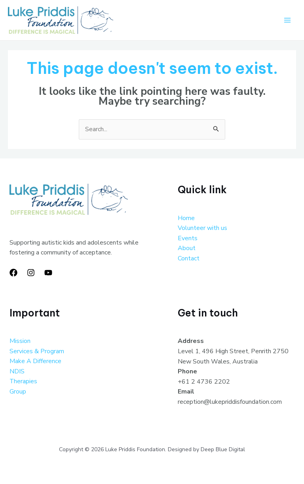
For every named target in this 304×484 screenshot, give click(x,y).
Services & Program (37, 351)
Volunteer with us (202, 228)
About (187, 248)
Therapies (24, 381)
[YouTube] (48, 273)
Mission (20, 341)
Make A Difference (35, 361)
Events (188, 238)
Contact (189, 258)
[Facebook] (13, 273)
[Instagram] (31, 273)
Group (18, 392)
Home (186, 218)
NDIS (17, 371)
